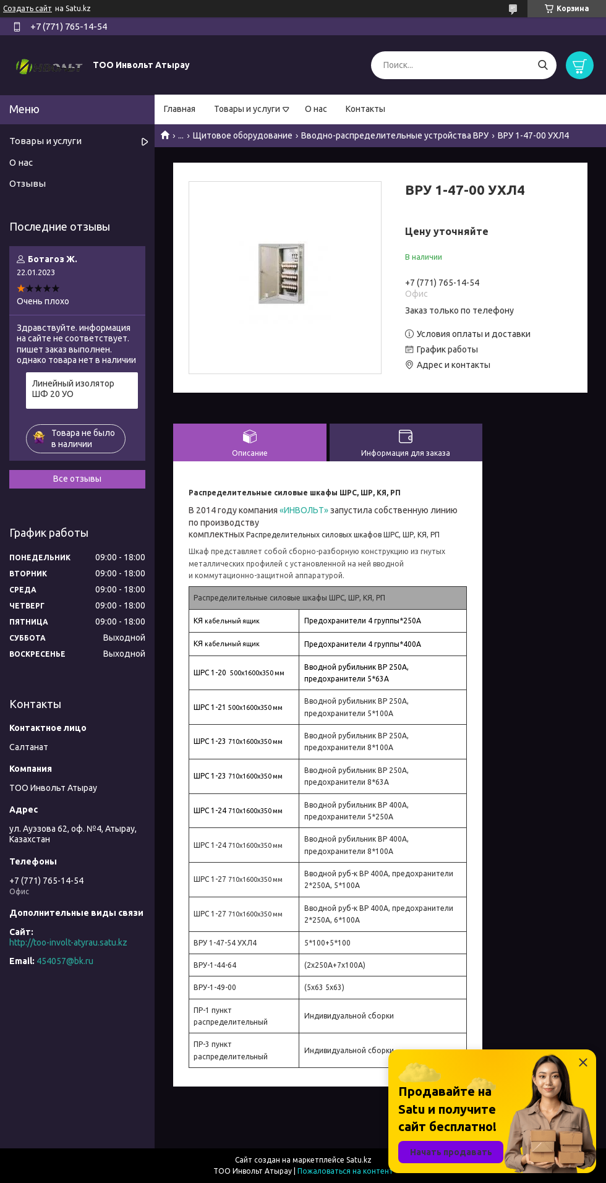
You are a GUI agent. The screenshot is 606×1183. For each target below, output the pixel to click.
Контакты (365, 109)
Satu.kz (359, 1160)
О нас (316, 109)
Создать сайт (27, 8)
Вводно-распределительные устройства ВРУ (395, 135)
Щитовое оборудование (242, 135)
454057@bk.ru (64, 961)
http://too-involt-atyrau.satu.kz (68, 942)
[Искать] (543, 65)
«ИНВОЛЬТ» (305, 510)
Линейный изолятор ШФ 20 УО (73, 388)
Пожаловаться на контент (345, 1171)
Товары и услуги (247, 109)
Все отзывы (77, 479)
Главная (179, 109)
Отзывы (27, 183)
